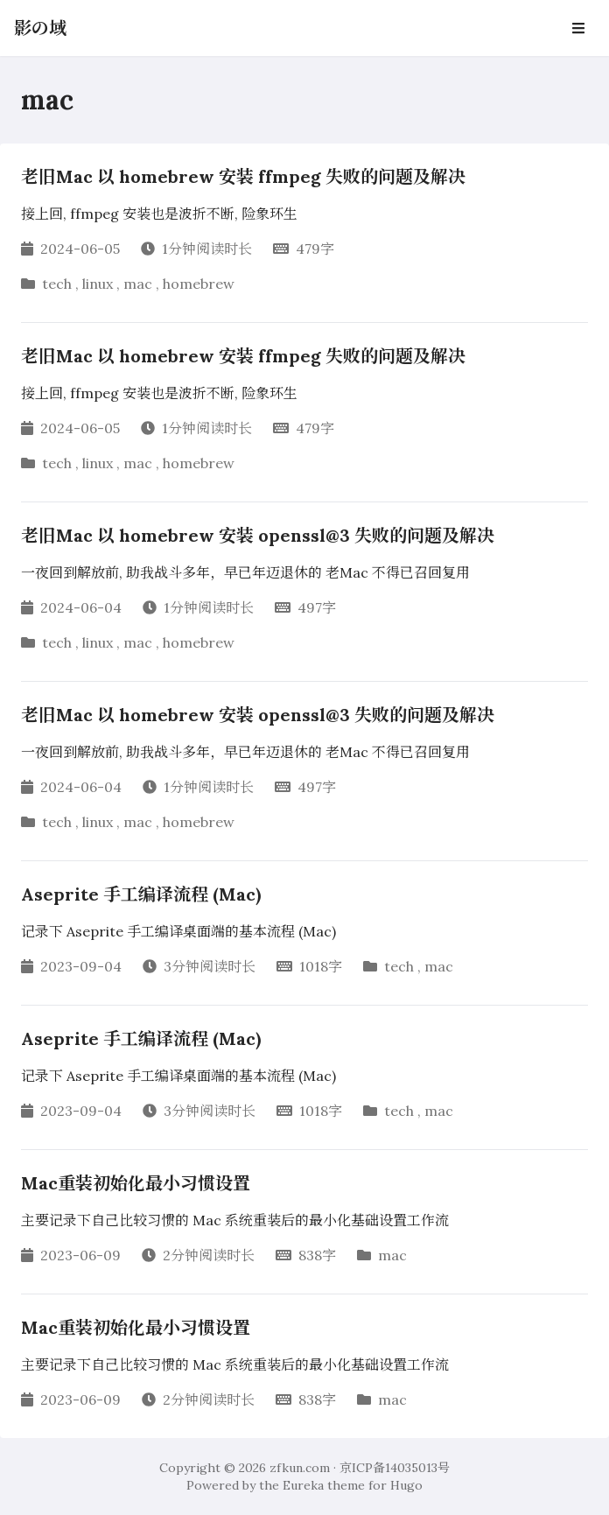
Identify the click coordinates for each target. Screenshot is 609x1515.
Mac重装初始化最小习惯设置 (135, 1183)
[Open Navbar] (578, 28)
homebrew (198, 283)
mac (137, 283)
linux (97, 283)
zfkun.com (300, 1468)
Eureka (303, 1485)
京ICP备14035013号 (395, 1468)
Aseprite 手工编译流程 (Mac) (141, 894)
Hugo (406, 1485)
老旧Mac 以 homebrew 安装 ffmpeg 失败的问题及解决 (243, 176)
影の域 (40, 28)
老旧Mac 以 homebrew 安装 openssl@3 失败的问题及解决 (257, 535)
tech (57, 283)
